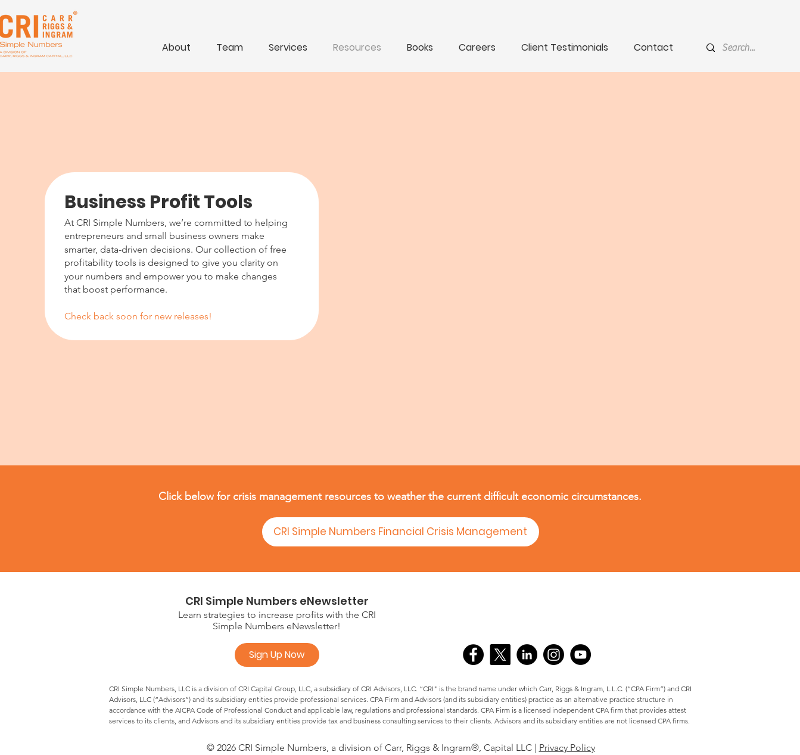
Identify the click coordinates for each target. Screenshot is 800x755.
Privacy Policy (567, 747)
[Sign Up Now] (277, 655)
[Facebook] (473, 654)
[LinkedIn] (526, 654)
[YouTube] (580, 654)
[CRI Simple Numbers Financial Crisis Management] (400, 531)
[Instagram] (553, 654)
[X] (500, 654)
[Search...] (759, 47)
